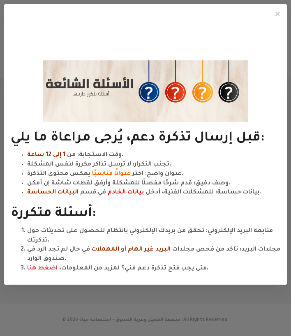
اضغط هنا (42, 268)
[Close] (277, 15)
